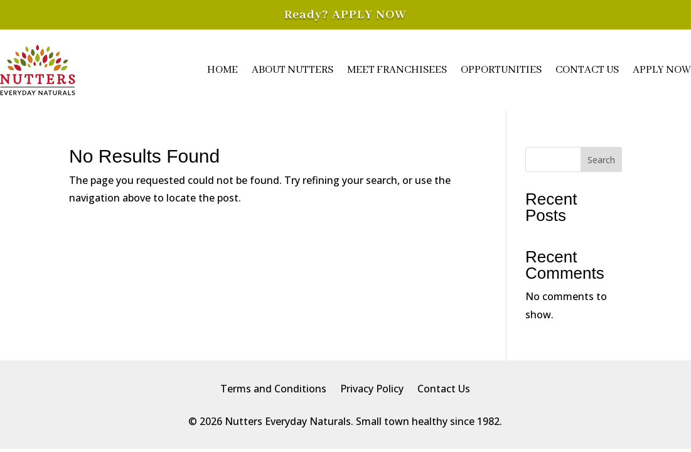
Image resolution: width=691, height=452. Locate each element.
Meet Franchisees (397, 70)
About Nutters (292, 70)
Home (222, 70)
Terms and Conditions (273, 390)
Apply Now (662, 70)
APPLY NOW (369, 15)
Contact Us (587, 70)
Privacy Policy (372, 390)
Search (601, 160)
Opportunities (501, 70)
